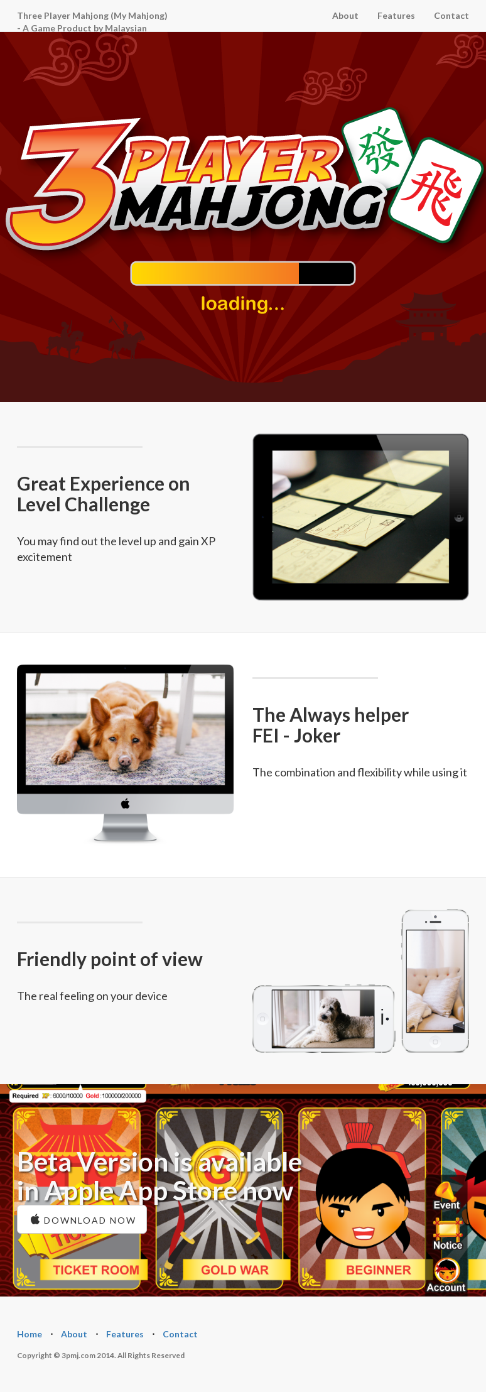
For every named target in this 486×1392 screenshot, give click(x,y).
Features (396, 15)
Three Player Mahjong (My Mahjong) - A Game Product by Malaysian (92, 20)
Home (29, 1334)
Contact (451, 15)
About (345, 15)
